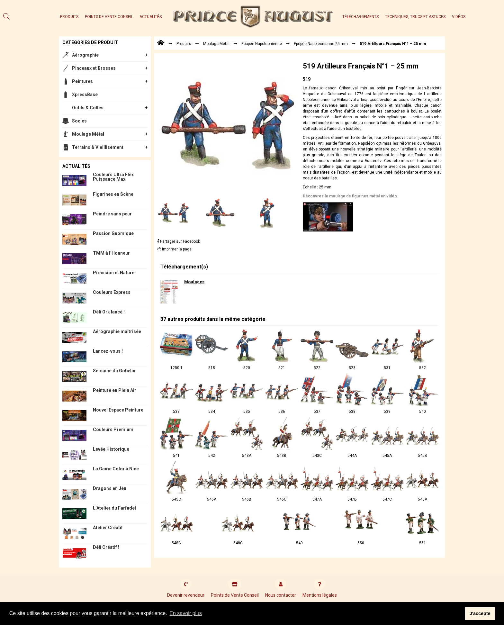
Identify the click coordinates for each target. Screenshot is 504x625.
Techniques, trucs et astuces (415, 16)
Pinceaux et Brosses (94, 68)
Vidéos (458, 16)
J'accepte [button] (480, 613)
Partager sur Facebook (178, 241)
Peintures (82, 81)
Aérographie (85, 55)
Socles (79, 120)
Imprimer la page (174, 249)
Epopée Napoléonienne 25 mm (321, 43)
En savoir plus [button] (185, 613)
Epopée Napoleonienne (261, 43)
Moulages (194, 281)
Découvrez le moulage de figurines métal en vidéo (350, 196)
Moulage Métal (88, 134)
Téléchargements (360, 16)
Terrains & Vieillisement (97, 147)
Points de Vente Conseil (109, 16)
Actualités (151, 16)
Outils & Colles (88, 107)
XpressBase (85, 94)
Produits (69, 16)
